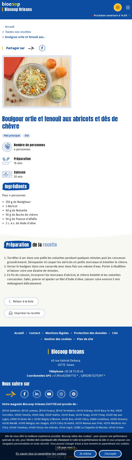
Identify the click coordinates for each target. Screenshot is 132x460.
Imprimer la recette (24, 313)
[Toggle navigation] (128, 8)
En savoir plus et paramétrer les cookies (41, 453)
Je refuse (85, 453)
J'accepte (110, 453)
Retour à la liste (21, 301)
